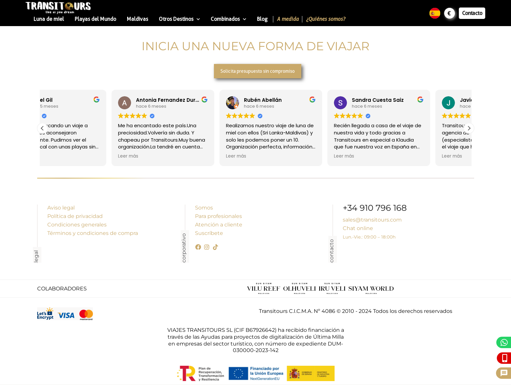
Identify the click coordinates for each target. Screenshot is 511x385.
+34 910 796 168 (375, 209)
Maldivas (137, 19)
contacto (331, 251)
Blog (262, 19)
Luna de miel (49, 19)
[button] (469, 128)
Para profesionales (218, 217)
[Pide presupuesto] (504, 373)
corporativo (184, 248)
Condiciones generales (77, 225)
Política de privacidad (75, 217)
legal (36, 257)
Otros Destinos (179, 19)
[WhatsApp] (504, 342)
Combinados (228, 19)
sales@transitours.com (372, 220)
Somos (204, 208)
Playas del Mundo (95, 19)
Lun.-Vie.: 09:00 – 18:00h (369, 237)
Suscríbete (209, 234)
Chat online (358, 229)
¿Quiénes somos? (325, 19)
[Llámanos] (505, 358)
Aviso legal (61, 208)
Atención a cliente (218, 225)
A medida (288, 19)
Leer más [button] (59, 157)
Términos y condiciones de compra (92, 234)
